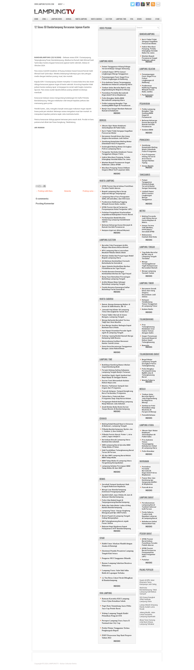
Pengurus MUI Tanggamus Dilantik (116, 558)
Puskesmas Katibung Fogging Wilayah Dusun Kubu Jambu (114, 203)
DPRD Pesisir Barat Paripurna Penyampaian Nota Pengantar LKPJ (117, 208)
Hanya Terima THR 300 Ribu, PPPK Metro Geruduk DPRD (148, 229)
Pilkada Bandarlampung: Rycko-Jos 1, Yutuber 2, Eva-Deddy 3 (117, 430)
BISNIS (139, 19)
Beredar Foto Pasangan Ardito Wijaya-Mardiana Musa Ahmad (115, 246)
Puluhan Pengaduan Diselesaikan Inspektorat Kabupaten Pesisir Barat (117, 213)
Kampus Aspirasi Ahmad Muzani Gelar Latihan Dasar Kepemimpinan (117, 231)
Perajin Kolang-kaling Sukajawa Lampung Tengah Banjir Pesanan (116, 371)
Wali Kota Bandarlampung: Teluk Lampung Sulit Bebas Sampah (148, 591)
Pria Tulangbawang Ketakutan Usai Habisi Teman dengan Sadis (148, 329)
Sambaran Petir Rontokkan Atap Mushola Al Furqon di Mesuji (149, 409)
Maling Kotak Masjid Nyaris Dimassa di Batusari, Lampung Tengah (117, 425)
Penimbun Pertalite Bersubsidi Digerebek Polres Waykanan (115, 94)
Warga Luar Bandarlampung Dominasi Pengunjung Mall (114, 491)
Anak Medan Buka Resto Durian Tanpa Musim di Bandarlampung (116, 408)
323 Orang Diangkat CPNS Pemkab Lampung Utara (147, 599)
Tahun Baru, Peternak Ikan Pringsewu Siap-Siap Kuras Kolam (116, 397)
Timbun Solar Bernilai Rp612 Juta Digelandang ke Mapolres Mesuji (116, 89)
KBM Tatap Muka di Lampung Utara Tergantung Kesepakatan (116, 462)
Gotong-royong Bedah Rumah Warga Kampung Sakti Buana (117, 337)
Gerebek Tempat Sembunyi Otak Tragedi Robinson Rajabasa (115, 485)
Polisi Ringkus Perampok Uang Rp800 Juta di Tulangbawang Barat (149, 373)
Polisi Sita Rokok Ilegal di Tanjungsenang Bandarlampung (115, 501)
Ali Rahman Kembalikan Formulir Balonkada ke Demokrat (116, 262)
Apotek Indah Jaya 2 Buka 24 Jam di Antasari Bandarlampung (117, 496)
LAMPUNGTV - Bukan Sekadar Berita (62, 664)
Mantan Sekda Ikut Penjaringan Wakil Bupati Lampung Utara (118, 257)
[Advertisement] (64, 157)
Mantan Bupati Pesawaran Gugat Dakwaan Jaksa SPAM (116, 164)
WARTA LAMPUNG (81, 19)
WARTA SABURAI (96, 19)
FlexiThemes (130, 663)
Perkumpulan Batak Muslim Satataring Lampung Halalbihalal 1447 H (116, 220)
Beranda (67, 191)
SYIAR (157, 19)
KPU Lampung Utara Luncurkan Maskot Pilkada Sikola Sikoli (115, 252)
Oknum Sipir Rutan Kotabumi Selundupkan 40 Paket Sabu (114, 127)
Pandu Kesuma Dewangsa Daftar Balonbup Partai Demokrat (116, 288)
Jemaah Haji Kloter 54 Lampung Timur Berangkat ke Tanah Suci (115, 311)
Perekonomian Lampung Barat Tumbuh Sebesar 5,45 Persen (149, 506)
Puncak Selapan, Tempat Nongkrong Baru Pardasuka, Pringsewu (117, 392)
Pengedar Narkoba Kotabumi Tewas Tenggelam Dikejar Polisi (117, 153)
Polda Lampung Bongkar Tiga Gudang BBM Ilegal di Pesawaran (116, 104)
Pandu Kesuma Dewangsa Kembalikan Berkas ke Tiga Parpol (116, 273)
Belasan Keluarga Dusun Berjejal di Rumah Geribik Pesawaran (117, 226)
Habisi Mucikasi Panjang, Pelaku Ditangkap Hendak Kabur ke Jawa (116, 158)
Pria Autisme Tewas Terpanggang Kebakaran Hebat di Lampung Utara (117, 83)
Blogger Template (143, 663)
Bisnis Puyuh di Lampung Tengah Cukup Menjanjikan (116, 517)
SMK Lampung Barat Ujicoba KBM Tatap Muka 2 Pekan (116, 446)
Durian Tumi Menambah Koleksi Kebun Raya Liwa (115, 382)
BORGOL (68, 19)
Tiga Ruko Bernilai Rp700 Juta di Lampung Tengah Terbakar (149, 255)
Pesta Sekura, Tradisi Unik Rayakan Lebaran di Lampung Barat (149, 515)
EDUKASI (148, 19)
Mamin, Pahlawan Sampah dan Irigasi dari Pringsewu (115, 387)
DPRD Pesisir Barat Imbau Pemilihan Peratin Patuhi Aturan (117, 187)
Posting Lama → (89, 191)
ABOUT (62, 3)
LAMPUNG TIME (121, 19)
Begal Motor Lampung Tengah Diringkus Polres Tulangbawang (149, 363)
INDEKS (117, 113)
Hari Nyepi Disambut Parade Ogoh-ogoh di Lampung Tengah (117, 332)
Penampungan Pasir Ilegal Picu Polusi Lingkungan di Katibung (115, 78)
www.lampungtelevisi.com (44, 4)
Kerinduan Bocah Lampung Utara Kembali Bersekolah (116, 441)
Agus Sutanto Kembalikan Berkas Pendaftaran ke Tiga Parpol (116, 267)
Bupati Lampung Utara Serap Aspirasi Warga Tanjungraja (114, 192)
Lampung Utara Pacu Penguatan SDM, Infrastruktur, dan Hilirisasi (116, 198)
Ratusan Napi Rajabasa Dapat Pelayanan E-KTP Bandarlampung (116, 527)
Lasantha (156, 663)
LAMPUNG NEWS (56, 19)
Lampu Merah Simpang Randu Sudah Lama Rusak (149, 607)
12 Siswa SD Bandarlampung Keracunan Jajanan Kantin (62, 27)
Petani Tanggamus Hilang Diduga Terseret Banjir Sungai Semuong (116, 68)
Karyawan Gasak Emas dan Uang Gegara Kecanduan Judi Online (116, 137)
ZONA (45, 18)
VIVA (131, 19)
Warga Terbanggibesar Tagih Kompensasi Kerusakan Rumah (149, 265)
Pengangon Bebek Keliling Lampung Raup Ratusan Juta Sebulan (117, 403)
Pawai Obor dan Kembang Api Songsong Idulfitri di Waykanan (149, 481)
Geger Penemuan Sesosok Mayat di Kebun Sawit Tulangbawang (149, 339)
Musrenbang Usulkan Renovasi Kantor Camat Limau (115, 342)
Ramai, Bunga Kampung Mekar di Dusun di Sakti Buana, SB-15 (116, 305)
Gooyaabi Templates (152, 665)
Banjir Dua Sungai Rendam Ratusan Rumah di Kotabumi (117, 110)
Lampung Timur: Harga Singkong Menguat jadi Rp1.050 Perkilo (116, 512)
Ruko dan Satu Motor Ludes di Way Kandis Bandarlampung (116, 506)
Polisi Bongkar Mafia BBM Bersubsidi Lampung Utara (113, 99)
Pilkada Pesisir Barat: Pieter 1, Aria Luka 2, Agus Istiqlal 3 (117, 435)
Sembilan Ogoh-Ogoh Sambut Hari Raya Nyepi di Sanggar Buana (116, 376)
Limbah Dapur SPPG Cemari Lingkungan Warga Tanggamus (115, 73)
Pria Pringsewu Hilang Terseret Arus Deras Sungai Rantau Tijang (148, 159)
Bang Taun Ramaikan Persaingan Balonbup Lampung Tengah (116, 278)
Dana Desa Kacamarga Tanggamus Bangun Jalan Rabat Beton (117, 347)
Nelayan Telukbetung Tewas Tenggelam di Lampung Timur (149, 303)
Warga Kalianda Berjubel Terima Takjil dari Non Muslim (116, 321)
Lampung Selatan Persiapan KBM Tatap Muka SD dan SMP (116, 467)
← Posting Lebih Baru (44, 191)
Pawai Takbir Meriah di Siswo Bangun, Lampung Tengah (114, 316)
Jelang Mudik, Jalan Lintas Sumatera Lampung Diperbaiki (147, 614)
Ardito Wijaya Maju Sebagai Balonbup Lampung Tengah (113, 283)
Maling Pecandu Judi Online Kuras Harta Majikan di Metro (149, 219)
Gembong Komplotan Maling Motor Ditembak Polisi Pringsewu (117, 142)
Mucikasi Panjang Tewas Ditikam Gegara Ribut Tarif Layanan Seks (116, 169)
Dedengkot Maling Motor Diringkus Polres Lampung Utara (116, 148)
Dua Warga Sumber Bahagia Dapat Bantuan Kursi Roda (116, 326)
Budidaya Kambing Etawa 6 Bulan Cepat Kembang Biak (116, 366)
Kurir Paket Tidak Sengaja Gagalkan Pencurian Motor (149, 41)
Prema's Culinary (125, 665)
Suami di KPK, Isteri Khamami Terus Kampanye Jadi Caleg (148, 582)
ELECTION (109, 19)
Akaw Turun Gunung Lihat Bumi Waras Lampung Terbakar (147, 622)
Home (36, 19)
